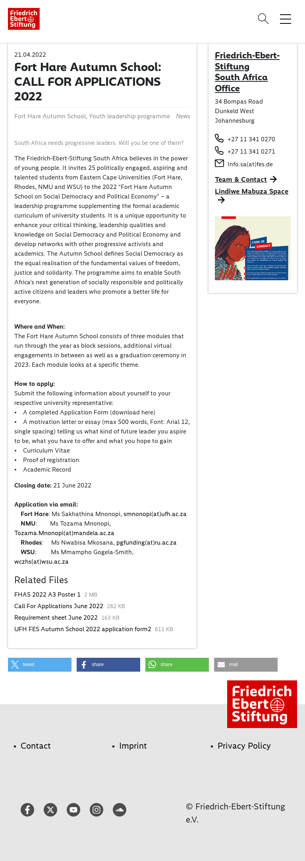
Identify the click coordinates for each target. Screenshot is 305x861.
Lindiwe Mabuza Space (251, 191)
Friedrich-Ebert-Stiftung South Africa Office (247, 72)
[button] (39, 665)
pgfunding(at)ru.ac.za (147, 542)
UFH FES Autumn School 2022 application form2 (83, 629)
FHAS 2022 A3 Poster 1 (48, 594)
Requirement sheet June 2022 (56, 617)
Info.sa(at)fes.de (250, 164)
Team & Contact (241, 179)
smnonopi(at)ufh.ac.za (156, 514)
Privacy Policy (244, 745)
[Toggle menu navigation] (285, 18)
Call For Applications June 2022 (59, 606)
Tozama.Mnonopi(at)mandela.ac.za (64, 533)
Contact (36, 745)
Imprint (133, 745)
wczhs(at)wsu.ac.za (42, 561)
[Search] (264, 18)
